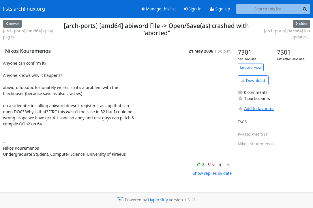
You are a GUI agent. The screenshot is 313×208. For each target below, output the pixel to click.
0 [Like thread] (201, 164)
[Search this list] (268, 9)
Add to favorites (256, 108)
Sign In (193, 9)
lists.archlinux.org (24, 8)
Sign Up (220, 9)
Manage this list (158, 9)
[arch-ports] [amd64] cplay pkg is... (28, 34)
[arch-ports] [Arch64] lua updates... (287, 34)
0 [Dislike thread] (211, 164)
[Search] (305, 9)
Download (253, 80)
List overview (250, 67)
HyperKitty (158, 200)
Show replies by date (212, 173)
